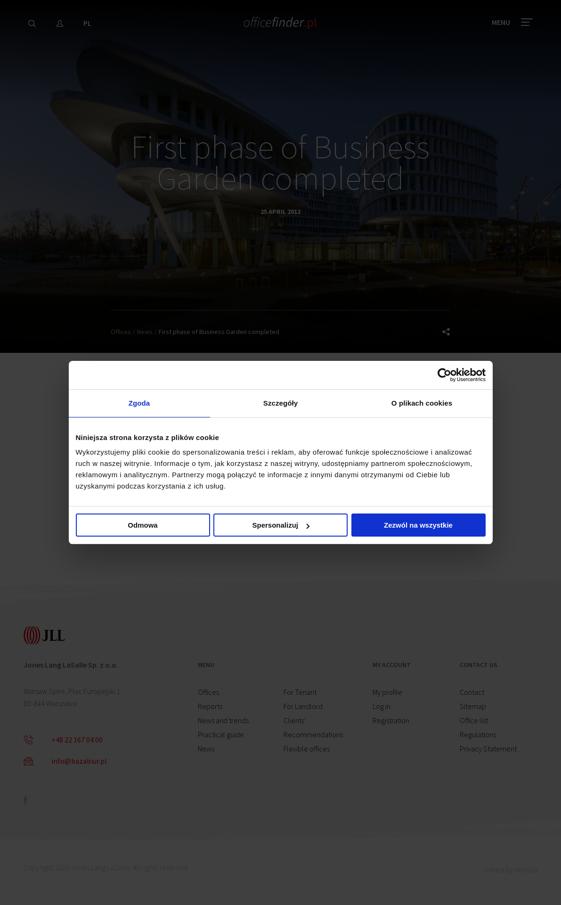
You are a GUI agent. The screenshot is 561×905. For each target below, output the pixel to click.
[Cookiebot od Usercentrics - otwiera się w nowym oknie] (444, 374)
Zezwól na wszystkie (418, 526)
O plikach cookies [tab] (421, 403)
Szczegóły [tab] (280, 403)
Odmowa (142, 526)
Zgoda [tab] (139, 403)
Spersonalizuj (280, 526)
